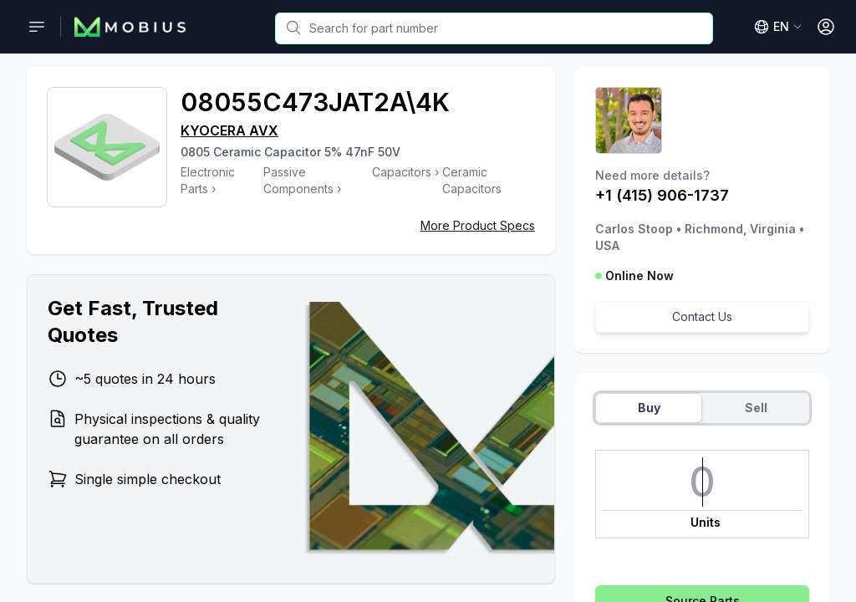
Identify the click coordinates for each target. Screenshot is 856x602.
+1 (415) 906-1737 (662, 195)
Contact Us (702, 316)
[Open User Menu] (826, 26)
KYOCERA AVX (229, 130)
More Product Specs (477, 225)
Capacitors (401, 172)
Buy (649, 407)
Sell (756, 407)
